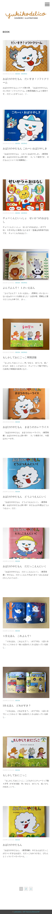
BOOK (17, 74)
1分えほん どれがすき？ (17, 705)
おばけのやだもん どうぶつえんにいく (24, 496)
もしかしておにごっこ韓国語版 (20, 357)
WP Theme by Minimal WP (31, 912)
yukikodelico (17, 912)
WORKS (24, 74)
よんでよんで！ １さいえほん (19, 287)
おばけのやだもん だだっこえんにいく (24, 566)
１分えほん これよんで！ (17, 636)
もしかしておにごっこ (15, 775)
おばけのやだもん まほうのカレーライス (26, 427)
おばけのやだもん (12, 845)
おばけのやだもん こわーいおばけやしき (25, 148)
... (27, 94)
